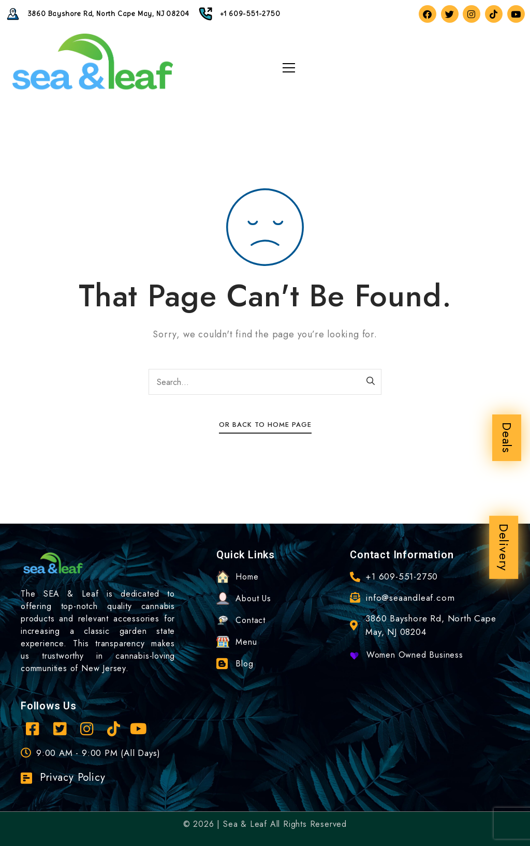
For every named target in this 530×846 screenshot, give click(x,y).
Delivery (504, 547)
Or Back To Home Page (265, 424)
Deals (507, 437)
